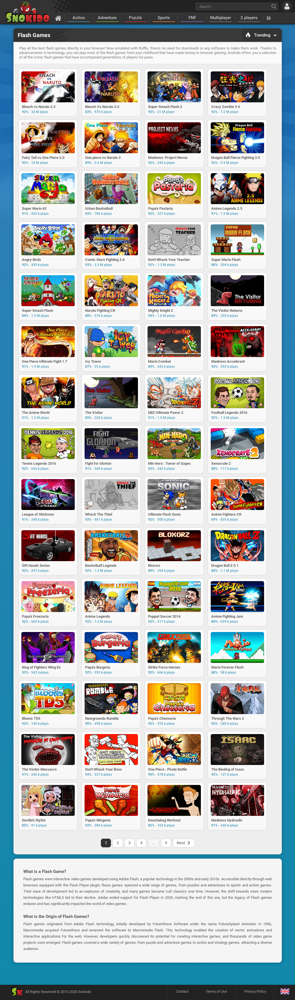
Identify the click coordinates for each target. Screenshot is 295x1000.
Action (78, 17)
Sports (164, 17)
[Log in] (287, 6)
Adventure (107, 17)
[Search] (273, 6)
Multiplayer (220, 17)
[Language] (284, 993)
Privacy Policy (255, 993)
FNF (192, 17)
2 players (249, 17)
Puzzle (135, 17)
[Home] (58, 18)
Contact (182, 993)
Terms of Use (216, 993)
